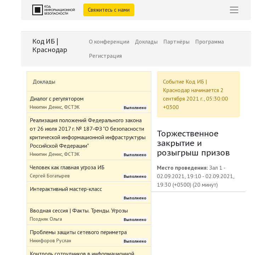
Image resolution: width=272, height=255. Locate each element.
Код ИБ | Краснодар (49, 45)
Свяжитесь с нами (109, 9)
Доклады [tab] (44, 81)
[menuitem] (109, 41)
